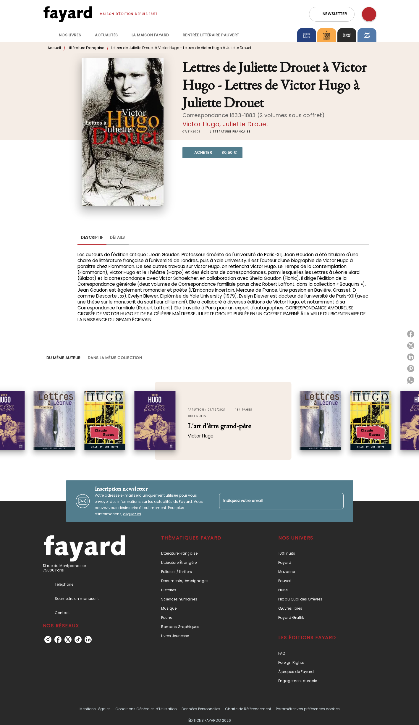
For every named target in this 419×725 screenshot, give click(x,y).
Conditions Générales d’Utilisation (146, 708)
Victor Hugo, (202, 124)
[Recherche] (369, 14)
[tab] (49, 35)
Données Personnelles (201, 708)
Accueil (54, 47)
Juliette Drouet (245, 124)
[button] (332, 14)
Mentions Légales (95, 708)
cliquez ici (132, 513)
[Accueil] (68, 14)
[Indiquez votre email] (274, 501)
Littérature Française (86, 47)
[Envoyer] (336, 501)
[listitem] (48, 639)
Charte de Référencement (248, 708)
